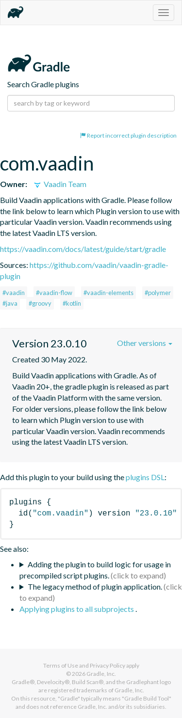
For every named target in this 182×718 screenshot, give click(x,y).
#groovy (40, 303)
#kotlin (72, 303)
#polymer (158, 293)
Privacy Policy (107, 665)
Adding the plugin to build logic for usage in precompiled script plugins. (95, 570)
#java (9, 303)
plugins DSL (145, 477)
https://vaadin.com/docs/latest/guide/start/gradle (83, 248)
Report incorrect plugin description (128, 135)
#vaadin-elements (108, 293)
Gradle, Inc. (101, 673)
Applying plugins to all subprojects (77, 608)
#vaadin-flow (54, 293)
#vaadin (13, 293)
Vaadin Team (59, 183)
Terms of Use (60, 665)
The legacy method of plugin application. (95, 586)
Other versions (144, 342)
